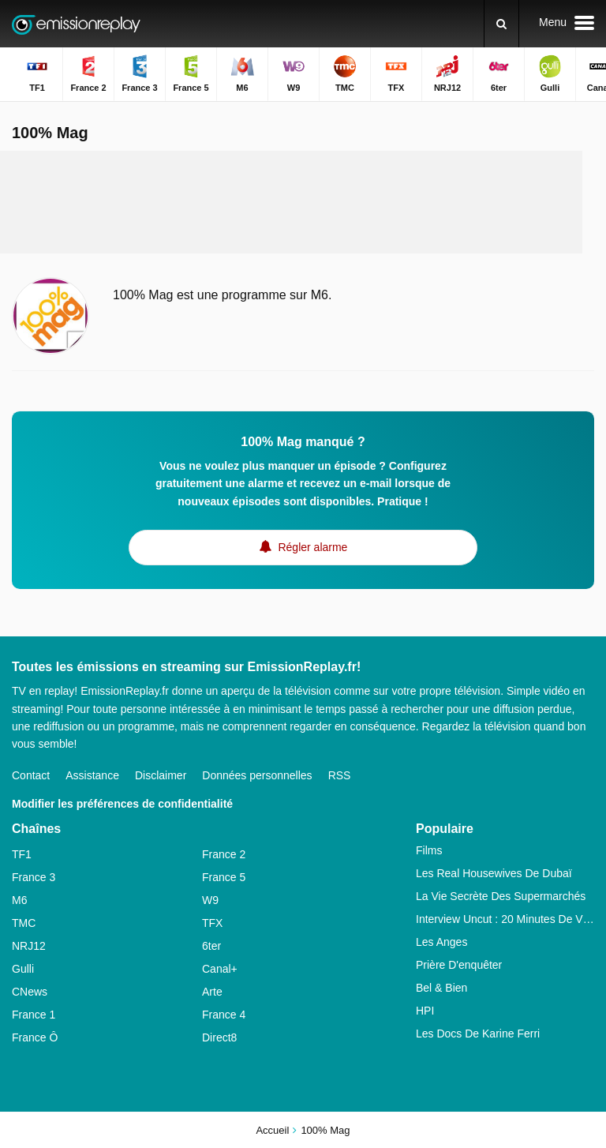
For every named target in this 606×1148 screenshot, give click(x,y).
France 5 (223, 877)
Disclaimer (160, 775)
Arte (212, 991)
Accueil (272, 1130)
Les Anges (441, 942)
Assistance (92, 775)
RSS (339, 775)
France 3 (33, 877)
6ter (211, 946)
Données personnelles (257, 775)
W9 (210, 900)
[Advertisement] (303, 202)
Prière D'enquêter (459, 965)
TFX (212, 923)
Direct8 (219, 1037)
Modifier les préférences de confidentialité (122, 803)
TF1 (22, 854)
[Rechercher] (501, 23)
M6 (19, 900)
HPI (425, 1010)
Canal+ (220, 968)
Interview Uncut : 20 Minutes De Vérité (505, 919)
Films (429, 850)
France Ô (35, 1037)
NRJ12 (29, 946)
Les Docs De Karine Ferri (478, 1033)
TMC (24, 923)
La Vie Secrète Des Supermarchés (500, 896)
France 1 (33, 1014)
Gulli (23, 968)
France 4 (223, 1014)
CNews (29, 991)
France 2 (223, 854)
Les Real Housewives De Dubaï (494, 873)
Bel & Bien (441, 987)
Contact (31, 775)
